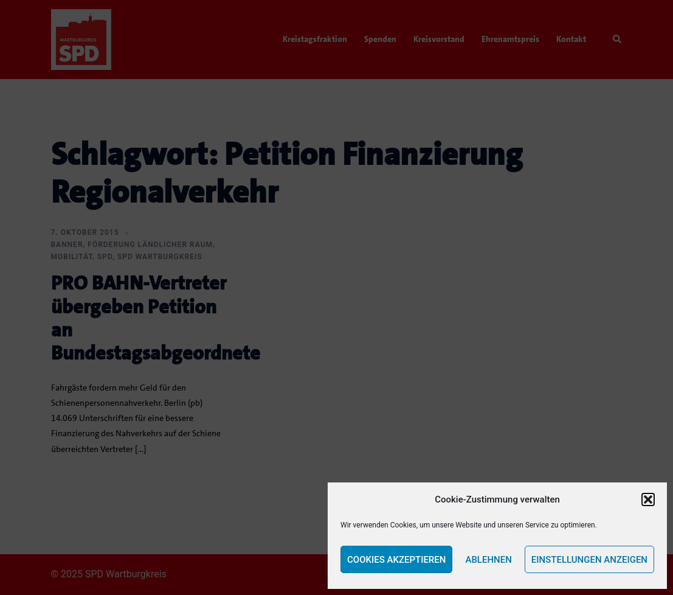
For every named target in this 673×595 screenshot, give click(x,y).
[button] (648, 499)
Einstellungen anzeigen (589, 559)
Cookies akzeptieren (396, 559)
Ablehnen (488, 559)
